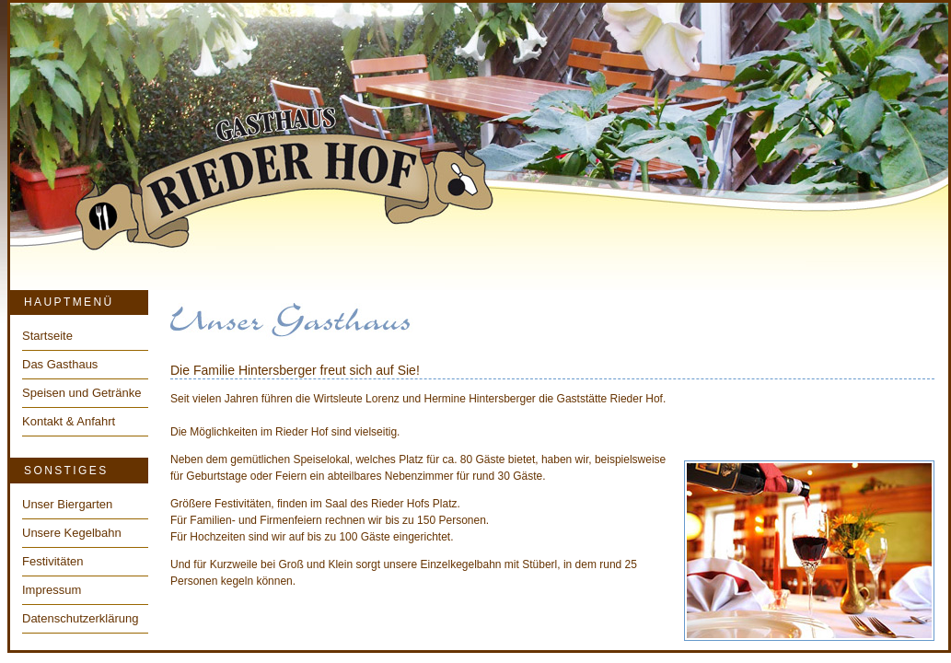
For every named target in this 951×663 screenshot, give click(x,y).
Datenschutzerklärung (80, 618)
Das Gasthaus (60, 364)
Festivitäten (52, 561)
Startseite (47, 336)
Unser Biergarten (67, 504)
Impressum (51, 590)
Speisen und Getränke (81, 393)
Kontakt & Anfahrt (68, 421)
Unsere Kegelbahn (72, 533)
